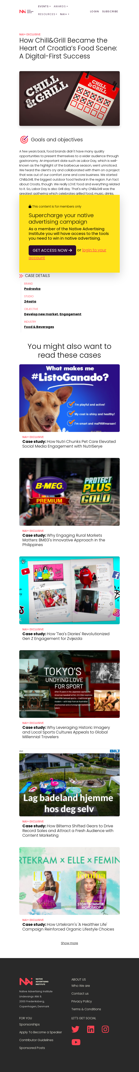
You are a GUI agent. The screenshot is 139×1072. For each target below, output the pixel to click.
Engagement (70, 314)
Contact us (80, 991)
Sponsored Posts (32, 1045)
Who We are (80, 983)
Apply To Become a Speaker (40, 1029)
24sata (30, 301)
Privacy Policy (81, 999)
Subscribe (110, 11)
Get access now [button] (52, 250)
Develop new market (41, 314)
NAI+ (63, 14)
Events (43, 6)
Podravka (32, 289)
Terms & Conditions (86, 1006)
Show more (69, 940)
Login (94, 11)
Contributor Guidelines (36, 1037)
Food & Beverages (39, 327)
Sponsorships (29, 1022)
